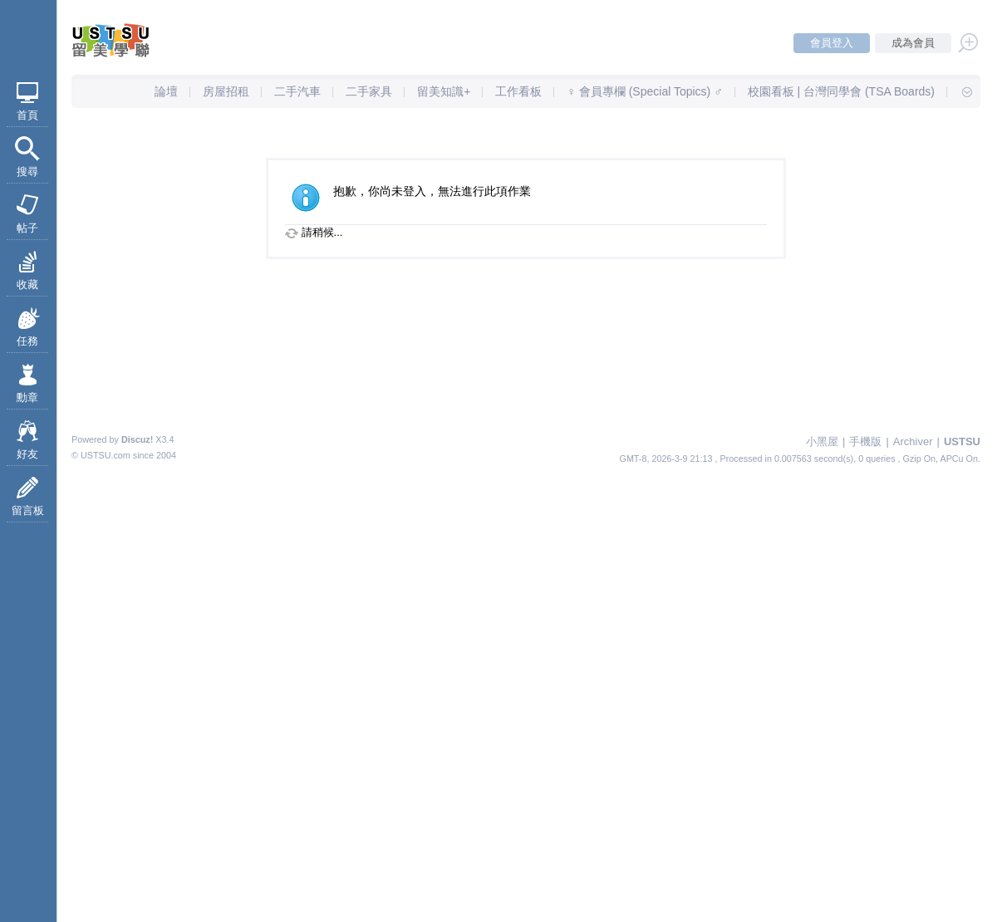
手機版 (865, 441)
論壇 (166, 91)
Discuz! (137, 439)
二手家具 (369, 91)
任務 (27, 341)
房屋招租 (226, 91)
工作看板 (518, 91)
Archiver (913, 441)
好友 (27, 454)
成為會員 (913, 43)
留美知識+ (443, 91)
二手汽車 (297, 91)
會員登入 (831, 43)
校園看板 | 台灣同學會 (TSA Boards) (841, 91)
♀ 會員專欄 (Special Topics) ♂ (644, 91)
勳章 (27, 397)
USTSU (962, 441)
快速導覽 (959, 91)
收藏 (27, 284)
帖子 (27, 228)
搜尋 (27, 171)
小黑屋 (822, 441)
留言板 (28, 510)
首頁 (27, 115)
